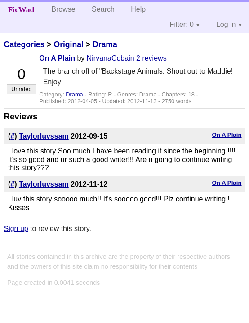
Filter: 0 (182, 24)
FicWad (21, 9)
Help (138, 9)
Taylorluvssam (44, 136)
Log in (226, 24)
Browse (63, 9)
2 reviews (151, 58)
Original (68, 44)
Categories (24, 44)
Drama (105, 44)
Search (103, 9)
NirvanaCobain (110, 58)
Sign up (16, 228)
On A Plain (57, 58)
